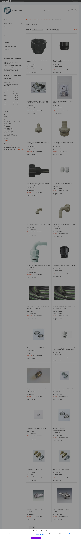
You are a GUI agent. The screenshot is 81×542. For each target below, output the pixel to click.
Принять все (36, 537)
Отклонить (47, 537)
